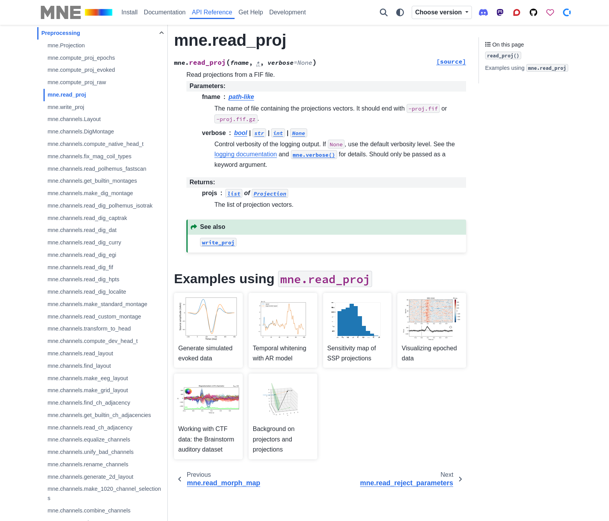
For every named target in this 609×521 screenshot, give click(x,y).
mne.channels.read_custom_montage (94, 316)
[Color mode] (400, 12)
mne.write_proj (65, 107)
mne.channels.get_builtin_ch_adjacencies (99, 415)
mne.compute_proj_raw (76, 82)
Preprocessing (60, 33)
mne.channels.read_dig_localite (86, 292)
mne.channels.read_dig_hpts (83, 279)
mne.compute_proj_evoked (81, 70)
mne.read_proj (66, 95)
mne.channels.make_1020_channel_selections (104, 493)
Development (287, 12)
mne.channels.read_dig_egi (81, 255)
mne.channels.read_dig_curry (84, 242)
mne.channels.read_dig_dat (82, 230)
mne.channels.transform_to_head (88, 328)
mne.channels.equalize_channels (88, 439)
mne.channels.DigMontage (80, 131)
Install (130, 12)
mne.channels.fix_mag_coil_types (89, 156)
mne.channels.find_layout (79, 366)
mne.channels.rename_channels (87, 464)
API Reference (212, 12)
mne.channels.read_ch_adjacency (89, 427)
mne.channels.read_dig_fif (80, 267)
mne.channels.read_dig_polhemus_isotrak (99, 206)
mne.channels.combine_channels (88, 510)
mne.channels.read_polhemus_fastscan (96, 169)
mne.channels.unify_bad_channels (90, 452)
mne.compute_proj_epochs (81, 58)
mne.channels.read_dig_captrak (87, 218)
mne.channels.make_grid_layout (87, 390)
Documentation (165, 12)
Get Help (250, 12)
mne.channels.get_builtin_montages (92, 181)
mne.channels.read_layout (80, 353)
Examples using (526, 68)
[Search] (383, 12)
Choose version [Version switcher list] (439, 12)
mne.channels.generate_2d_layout (90, 477)
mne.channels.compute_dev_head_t (92, 341)
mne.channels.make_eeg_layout (87, 378)
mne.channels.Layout (74, 119)
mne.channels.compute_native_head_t (95, 144)
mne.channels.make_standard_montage (97, 304)
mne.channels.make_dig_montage (90, 193)
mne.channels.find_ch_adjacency (88, 403)
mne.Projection (66, 45)
